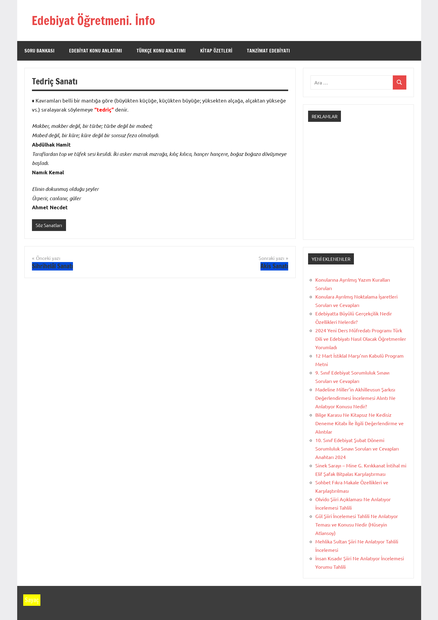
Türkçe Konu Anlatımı (161, 50)
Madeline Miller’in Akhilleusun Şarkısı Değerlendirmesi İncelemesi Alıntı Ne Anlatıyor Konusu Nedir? (355, 397)
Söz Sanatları (49, 225)
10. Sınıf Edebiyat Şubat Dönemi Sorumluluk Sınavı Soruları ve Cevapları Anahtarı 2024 (357, 448)
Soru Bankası (39, 50)
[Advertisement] (358, 186)
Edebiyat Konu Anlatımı (95, 50)
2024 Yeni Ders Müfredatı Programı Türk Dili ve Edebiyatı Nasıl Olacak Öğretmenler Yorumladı (360, 338)
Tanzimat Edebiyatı (268, 50)
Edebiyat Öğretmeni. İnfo (93, 20)
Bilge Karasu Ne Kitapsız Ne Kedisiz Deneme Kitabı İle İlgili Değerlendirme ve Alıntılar (359, 423)
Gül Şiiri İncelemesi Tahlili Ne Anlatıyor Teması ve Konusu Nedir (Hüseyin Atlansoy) (356, 524)
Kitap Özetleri (216, 50)
